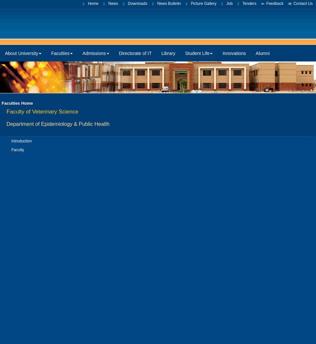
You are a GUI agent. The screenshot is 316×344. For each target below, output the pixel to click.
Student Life (199, 53)
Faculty (17, 150)
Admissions (96, 53)
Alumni (263, 53)
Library (168, 53)
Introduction (21, 141)
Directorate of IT (135, 53)
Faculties (62, 53)
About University (23, 53)
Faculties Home (17, 103)
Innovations (234, 53)
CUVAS (144, 22)
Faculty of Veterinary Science (42, 112)
